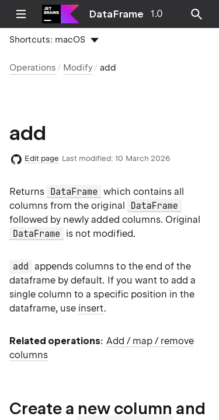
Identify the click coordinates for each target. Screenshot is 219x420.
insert (90, 308)
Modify (78, 67)
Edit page (42, 158)
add (108, 67)
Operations (32, 67)
